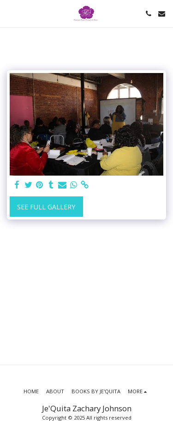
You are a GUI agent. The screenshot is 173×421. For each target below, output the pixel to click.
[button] (10, 13)
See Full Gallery (46, 206)
